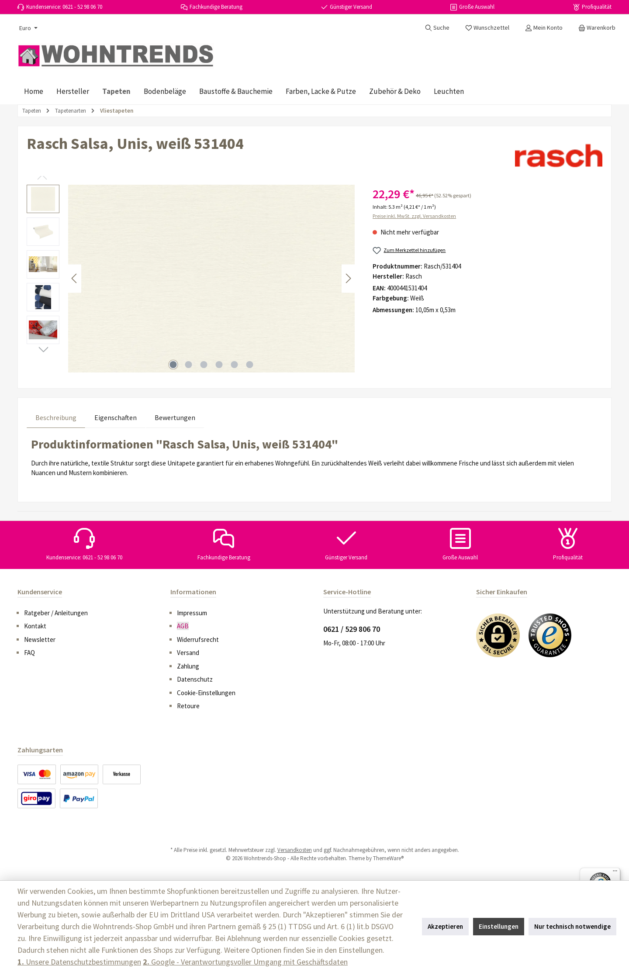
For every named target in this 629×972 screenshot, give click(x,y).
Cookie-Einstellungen (206, 693)
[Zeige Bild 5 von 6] (234, 364)
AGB (183, 626)
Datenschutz (195, 679)
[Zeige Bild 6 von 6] (249, 364)
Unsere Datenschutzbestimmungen (79, 962)
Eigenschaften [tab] (115, 417)
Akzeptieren (445, 926)
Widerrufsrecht (198, 639)
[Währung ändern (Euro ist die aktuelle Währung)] (27, 28)
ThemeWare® (388, 858)
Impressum (192, 613)
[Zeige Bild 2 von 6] (188, 364)
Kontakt (35, 626)
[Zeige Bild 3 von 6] (203, 364)
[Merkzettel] (487, 27)
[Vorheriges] (74, 278)
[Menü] (615, 873)
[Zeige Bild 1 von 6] (173, 364)
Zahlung (188, 666)
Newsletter (39, 639)
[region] (191, 278)
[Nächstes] (348, 278)
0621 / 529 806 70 (351, 629)
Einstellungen (498, 926)
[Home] (33, 91)
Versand (188, 652)
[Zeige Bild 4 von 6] (219, 364)
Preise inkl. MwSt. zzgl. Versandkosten (414, 216)
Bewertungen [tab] (175, 417)
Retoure (188, 706)
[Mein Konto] (543, 27)
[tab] (56, 417)
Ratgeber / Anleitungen (56, 613)
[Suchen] (437, 27)
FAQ (29, 652)
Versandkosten (294, 850)
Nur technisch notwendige (572, 926)
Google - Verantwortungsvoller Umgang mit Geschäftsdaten (245, 962)
